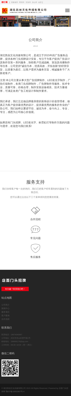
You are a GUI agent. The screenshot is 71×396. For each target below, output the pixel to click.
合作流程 (35, 219)
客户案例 (5, 315)
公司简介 (5, 305)
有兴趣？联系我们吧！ (15, 289)
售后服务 (35, 257)
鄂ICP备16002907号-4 (15, 391)
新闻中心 (5, 308)
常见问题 (35, 238)
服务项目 (5, 312)
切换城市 (14, 2)
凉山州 (34, 2)
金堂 (40, 2)
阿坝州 (21, 2)
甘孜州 (28, 2)
